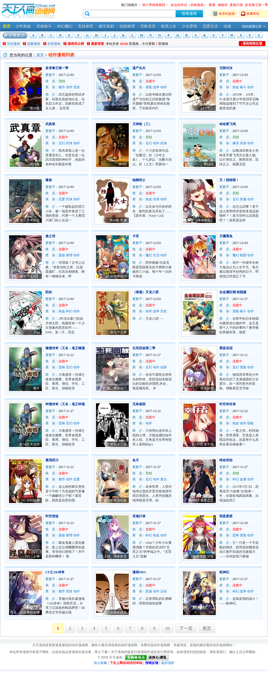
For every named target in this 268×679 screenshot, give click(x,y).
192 (211, 612)
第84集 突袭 (118, 220)
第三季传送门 (117, 388)
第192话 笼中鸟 (202, 444)
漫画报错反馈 (252, 43)
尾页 (206, 628)
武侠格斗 (44, 26)
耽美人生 (168, 26)
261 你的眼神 (30, 500)
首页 (6, 26)
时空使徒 (52, 516)
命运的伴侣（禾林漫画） (189, 5)
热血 (235, 87)
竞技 (76, 87)
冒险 (148, 87)
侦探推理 (127, 26)
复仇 (163, 479)
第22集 (35, 108)
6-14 (37, 332)
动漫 (227, 26)
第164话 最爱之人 (201, 500)
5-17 (211, 332)
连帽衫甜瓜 (118, 612)
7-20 (124, 108)
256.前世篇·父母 (202, 556)
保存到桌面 (227, 14)
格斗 (243, 87)
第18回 (209, 164)
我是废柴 (225, 516)
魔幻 (148, 255)
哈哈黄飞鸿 (227, 124)
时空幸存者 (227, 404)
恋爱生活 (210, 26)
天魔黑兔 (225, 236)
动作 (69, 87)
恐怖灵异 (148, 26)
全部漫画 (53, 44)
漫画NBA (139, 572)
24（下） (207, 108)
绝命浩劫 (225, 460)
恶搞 (148, 591)
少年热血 (23, 26)
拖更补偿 (207, 388)
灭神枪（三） (142, 124)
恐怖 (62, 367)
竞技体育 (85, 26)
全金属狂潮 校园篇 (232, 292)
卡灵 (135, 236)
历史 (163, 311)
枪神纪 (224, 572)
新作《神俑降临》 (200, 220)
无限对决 (225, 68)
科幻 (69, 311)
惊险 (250, 423)
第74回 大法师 (29, 444)
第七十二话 (118, 444)
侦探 (163, 367)
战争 (156, 87)
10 (167, 628)
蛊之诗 (50, 236)
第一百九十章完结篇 (112, 500)
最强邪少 (52, 460)
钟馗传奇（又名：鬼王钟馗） (66, 404)
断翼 (212, 5)
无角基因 (138, 404)
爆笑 (235, 143)
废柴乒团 (236, 5)
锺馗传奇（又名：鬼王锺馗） (66, 348)
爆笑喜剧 (106, 26)
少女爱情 (189, 26)
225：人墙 (32, 556)
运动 (163, 591)
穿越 (243, 199)
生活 (156, 255)
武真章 (50, 124)
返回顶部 (167, 663)
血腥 (243, 479)
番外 (36, 388)
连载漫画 (33, 44)
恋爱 (62, 199)
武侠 (69, 143)
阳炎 (48, 292)
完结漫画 (13, 44)
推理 (69, 255)
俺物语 (223, 5)
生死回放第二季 (143, 348)
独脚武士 (138, 180)
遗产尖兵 (138, 68)
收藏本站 (253, 14)
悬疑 (62, 255)
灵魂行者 (138, 516)
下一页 (186, 628)
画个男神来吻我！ (155, 5)
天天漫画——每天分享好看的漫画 (28, 11)
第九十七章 (118, 332)
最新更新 (97, 44)
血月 (135, 460)
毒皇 (48, 180)
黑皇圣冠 (225, 348)
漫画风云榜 (76, 44)
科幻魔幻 (64, 26)
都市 (62, 87)
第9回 (122, 164)
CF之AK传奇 (55, 572)
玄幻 (62, 143)
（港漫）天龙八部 (145, 292)
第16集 (35, 164)
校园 (243, 255)
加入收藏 (100, 663)
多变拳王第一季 (256, 5)
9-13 (211, 276)
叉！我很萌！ (229, 180)
